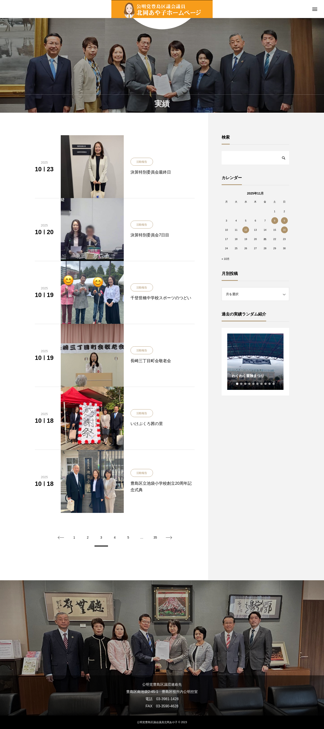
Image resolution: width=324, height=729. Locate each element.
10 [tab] (273, 384)
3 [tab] (245, 384)
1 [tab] (237, 384)
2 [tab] (241, 384)
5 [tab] (253, 384)
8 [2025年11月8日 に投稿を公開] (274, 220)
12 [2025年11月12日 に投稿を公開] (245, 230)
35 (155, 537)
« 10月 (226, 259)
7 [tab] (261, 384)
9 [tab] (269, 384)
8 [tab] (265, 384)
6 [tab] (257, 384)
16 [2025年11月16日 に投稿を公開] (284, 230)
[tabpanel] (255, 362)
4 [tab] (249, 384)
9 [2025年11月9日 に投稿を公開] (284, 220)
